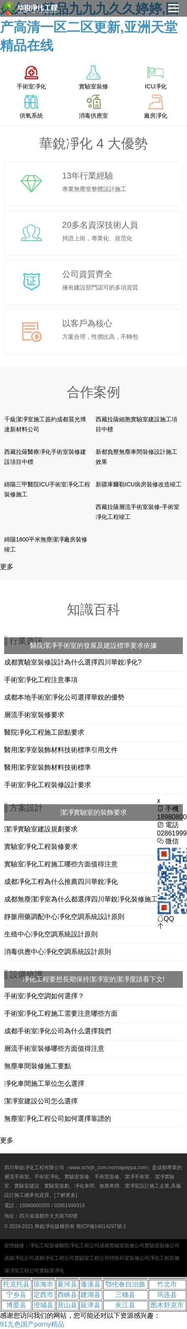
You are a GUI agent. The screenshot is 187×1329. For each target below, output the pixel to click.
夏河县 (67, 1284)
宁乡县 (16, 1294)
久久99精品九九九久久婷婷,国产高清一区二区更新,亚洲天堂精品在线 (89, 27)
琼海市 (43, 1284)
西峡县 (67, 1294)
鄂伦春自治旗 (125, 1284)
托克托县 (16, 1284)
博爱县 (16, 1305)
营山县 (67, 1305)
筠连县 (167, 1294)
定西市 (43, 1294)
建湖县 (91, 1294)
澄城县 (43, 1305)
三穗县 (125, 1294)
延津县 (91, 1305)
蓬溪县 (91, 1284)
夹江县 (125, 1305)
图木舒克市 (167, 1305)
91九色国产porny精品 (32, 1324)
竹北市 (167, 1284)
